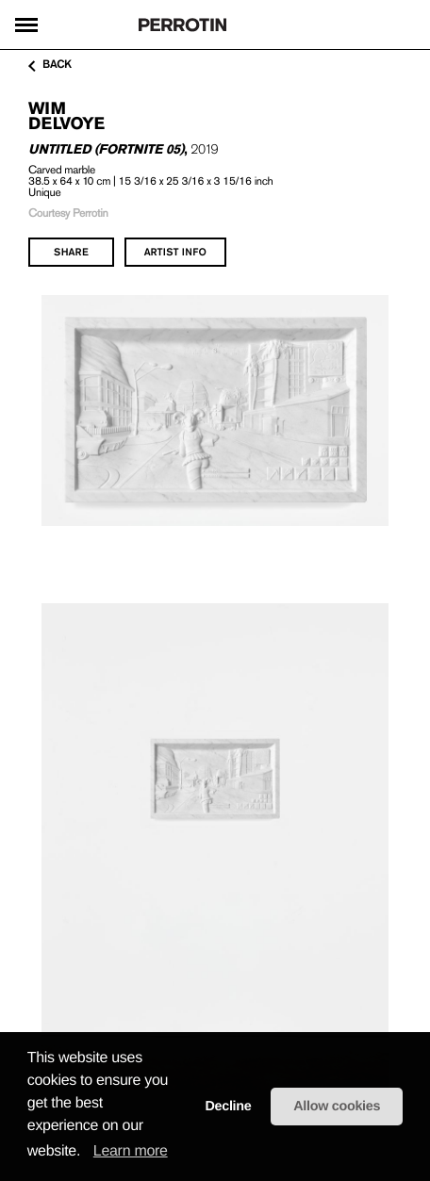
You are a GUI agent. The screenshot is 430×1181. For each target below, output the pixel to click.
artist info (175, 251)
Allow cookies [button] (336, 1106)
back (50, 65)
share (71, 251)
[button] (87, 1152)
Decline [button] (228, 1106)
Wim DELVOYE (66, 115)
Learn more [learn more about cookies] (130, 1151)
